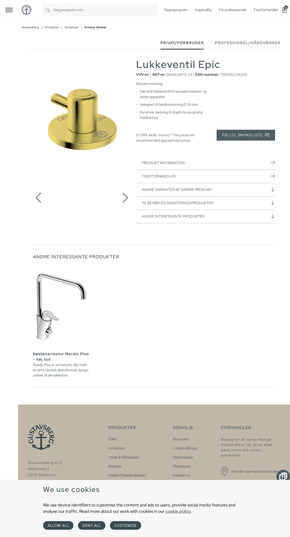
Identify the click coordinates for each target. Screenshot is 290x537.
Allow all (58, 525)
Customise (125, 525)
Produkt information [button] (208, 162)
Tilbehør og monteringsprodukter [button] (208, 202)
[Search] (47, 10)
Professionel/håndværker (247, 43)
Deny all (91, 525)
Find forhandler (208, 176)
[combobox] (105, 10)
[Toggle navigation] (9, 10)
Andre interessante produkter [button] (208, 216)
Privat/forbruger (182, 43)
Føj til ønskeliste (246, 135)
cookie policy (178, 511)
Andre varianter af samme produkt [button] (208, 189)
